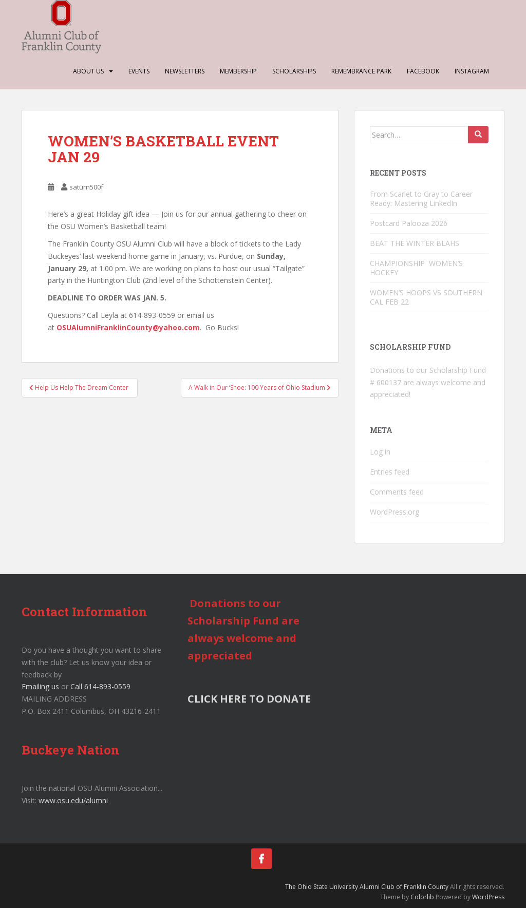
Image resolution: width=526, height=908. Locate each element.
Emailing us (40, 686)
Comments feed (397, 492)
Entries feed (389, 472)
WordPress (488, 897)
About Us (88, 71)
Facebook (423, 71)
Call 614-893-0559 (100, 686)
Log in (380, 452)
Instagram (472, 71)
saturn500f (86, 187)
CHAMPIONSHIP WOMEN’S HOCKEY (417, 267)
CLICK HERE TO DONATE (249, 699)
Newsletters (184, 71)
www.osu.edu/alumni (73, 800)
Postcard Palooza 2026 (408, 223)
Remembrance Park (361, 71)
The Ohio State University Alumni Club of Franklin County (366, 886)
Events (138, 71)
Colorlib (422, 897)
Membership (238, 71)
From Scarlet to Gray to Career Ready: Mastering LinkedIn (421, 198)
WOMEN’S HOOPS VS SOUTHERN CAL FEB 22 (426, 297)
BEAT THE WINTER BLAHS (414, 243)
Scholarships (294, 71)
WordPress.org (394, 512)
